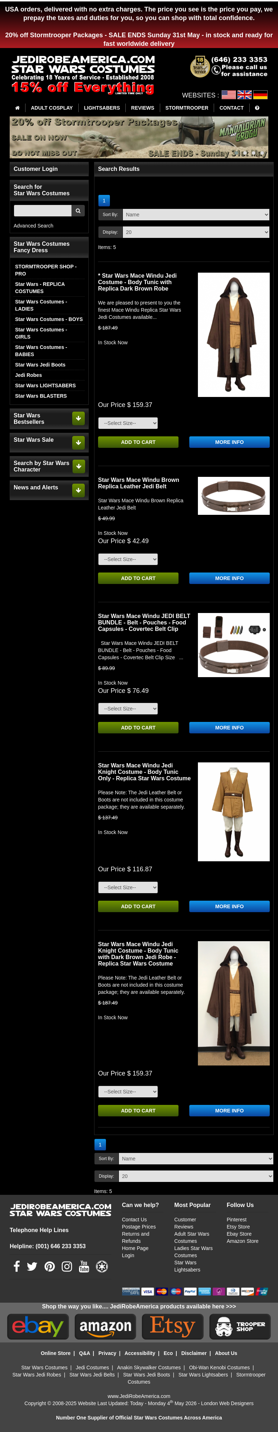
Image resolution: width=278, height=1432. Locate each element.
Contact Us (134, 1219)
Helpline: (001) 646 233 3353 (48, 1246)
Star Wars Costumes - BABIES (41, 350)
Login (128, 1255)
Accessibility (140, 1353)
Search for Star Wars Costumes (42, 190)
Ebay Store (239, 1234)
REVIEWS (142, 108)
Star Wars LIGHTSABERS (45, 385)
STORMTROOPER (187, 108)
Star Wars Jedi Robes (37, 1375)
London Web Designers (227, 1403)
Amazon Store (243, 1241)
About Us (226, 1353)
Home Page (135, 1248)
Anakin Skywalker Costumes (149, 1367)
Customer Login (36, 169)
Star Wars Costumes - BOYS (49, 319)
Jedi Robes (28, 375)
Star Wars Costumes (44, 1367)
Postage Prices (139, 1227)
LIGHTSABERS (102, 108)
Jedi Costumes (92, 1367)
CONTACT (231, 108)
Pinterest (236, 1219)
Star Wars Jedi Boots (40, 365)
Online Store (55, 1353)
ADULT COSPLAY (52, 108)
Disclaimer (194, 1353)
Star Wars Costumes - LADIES (41, 305)
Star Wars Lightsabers (203, 1375)
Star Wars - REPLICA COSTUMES (40, 287)
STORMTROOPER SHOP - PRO (46, 270)
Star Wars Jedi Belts (92, 1375)
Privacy (107, 1353)
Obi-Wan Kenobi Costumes (219, 1367)
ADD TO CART (138, 442)
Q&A (84, 1353)
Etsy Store (238, 1227)
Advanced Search (34, 226)
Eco (168, 1353)
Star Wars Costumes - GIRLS (41, 333)
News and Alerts (36, 487)
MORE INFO (229, 442)
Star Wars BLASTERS (41, 396)
